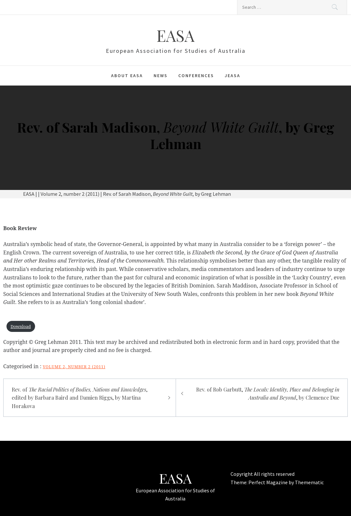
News (161, 75)
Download (20, 326)
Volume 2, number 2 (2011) (74, 366)
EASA (175, 35)
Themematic (309, 482)
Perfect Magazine (268, 482)
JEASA (232, 75)
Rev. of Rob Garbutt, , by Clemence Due (267, 393)
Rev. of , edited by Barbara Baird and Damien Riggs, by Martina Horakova (79, 397)
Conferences (196, 75)
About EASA (127, 75)
